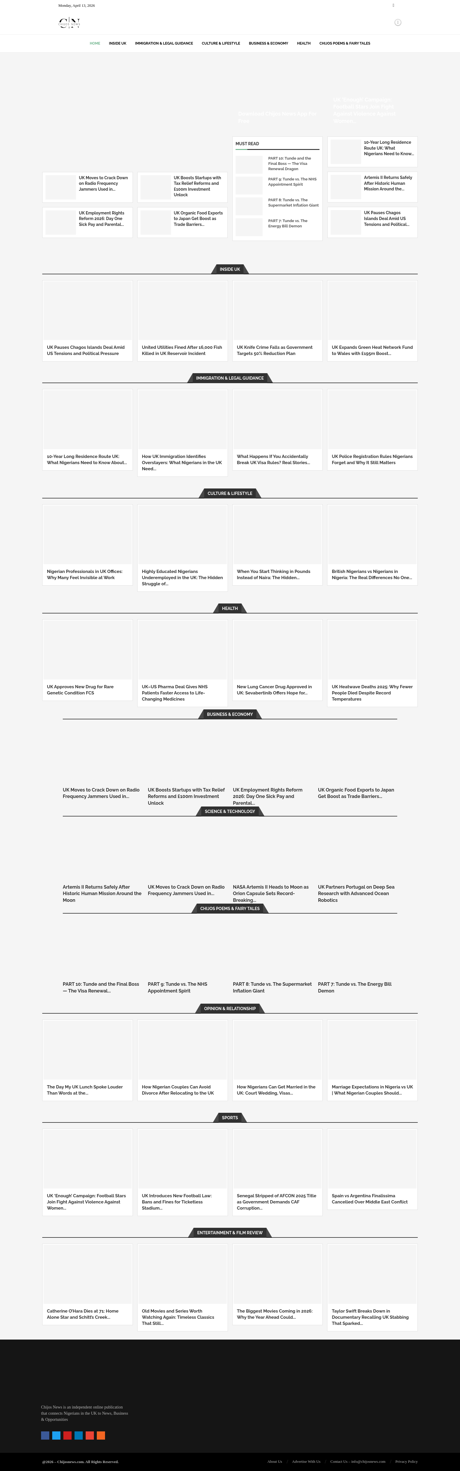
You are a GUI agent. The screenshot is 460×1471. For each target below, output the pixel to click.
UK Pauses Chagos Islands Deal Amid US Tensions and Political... (387, 218)
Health (304, 43)
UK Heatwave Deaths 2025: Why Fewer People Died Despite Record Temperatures (372, 693)
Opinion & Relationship (230, 1008)
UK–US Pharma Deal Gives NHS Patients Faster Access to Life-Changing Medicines (175, 693)
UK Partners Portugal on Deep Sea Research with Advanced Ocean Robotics (356, 893)
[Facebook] (394, 5)
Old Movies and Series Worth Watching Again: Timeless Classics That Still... (178, 1317)
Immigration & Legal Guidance (164, 43)
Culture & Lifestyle (221, 43)
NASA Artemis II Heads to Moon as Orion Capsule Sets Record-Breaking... (271, 893)
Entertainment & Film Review (230, 1232)
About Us (274, 1461)
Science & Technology (230, 811)
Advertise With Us (306, 1461)
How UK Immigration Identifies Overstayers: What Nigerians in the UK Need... (182, 462)
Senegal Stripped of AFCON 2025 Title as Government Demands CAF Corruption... (277, 1202)
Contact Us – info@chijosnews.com (357, 1461)
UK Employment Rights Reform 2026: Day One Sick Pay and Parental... (101, 219)
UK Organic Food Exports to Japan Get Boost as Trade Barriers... (198, 219)
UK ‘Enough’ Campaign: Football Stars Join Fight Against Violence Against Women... (86, 1202)
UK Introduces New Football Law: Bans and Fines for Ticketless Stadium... (177, 1202)
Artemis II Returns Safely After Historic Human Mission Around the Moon (102, 893)
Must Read (247, 143)
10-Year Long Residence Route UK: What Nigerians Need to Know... (389, 148)
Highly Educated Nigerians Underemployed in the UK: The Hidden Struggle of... (182, 577)
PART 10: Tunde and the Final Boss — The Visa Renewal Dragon (289, 163)
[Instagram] (401, 5)
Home (95, 43)
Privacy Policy (406, 1461)
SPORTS (230, 1117)
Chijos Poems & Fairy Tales (344, 43)
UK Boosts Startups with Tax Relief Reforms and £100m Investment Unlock (186, 796)
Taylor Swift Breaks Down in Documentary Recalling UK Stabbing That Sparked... (370, 1317)
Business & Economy (268, 43)
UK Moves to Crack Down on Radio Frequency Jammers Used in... (103, 183)
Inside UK (117, 43)
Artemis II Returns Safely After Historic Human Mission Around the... (388, 183)
